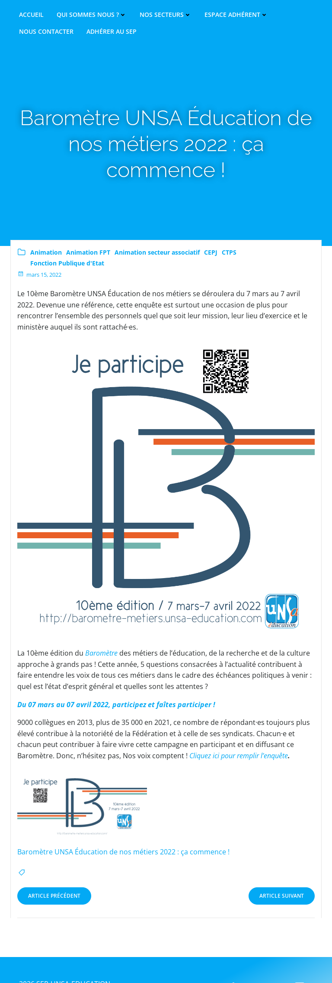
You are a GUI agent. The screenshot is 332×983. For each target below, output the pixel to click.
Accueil (31, 15)
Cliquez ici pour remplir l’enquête (238, 755)
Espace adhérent (236, 15)
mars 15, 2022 (39, 274)
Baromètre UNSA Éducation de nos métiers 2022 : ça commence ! (123, 852)
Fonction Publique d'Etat (67, 263)
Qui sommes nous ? (92, 15)
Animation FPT (88, 252)
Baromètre (101, 653)
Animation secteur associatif (157, 252)
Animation (46, 252)
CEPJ (210, 252)
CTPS (229, 252)
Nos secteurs (166, 15)
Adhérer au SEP (111, 32)
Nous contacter (46, 32)
